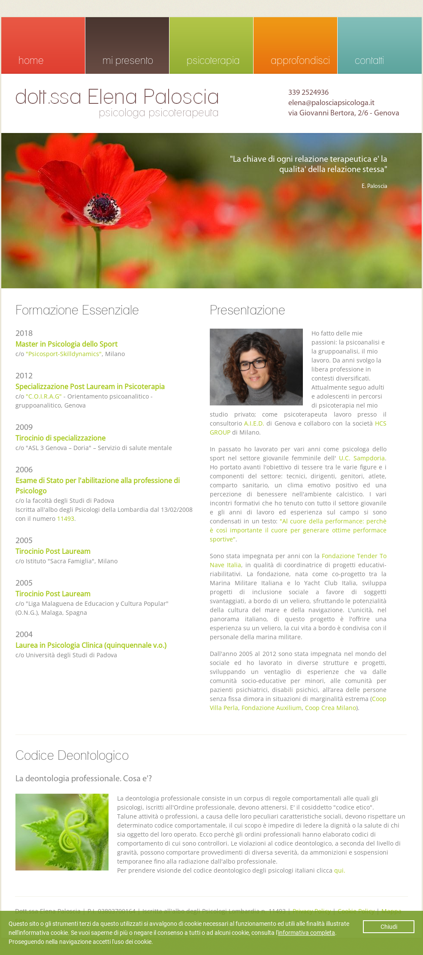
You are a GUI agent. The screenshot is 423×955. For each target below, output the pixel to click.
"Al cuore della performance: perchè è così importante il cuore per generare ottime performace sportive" (298, 530)
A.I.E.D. (254, 423)
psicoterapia (213, 60)
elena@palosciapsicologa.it (331, 103)
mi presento (128, 60)
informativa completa (306, 932)
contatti (369, 60)
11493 (65, 518)
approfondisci (300, 60)
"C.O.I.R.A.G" (44, 396)
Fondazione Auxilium (272, 708)
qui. (339, 870)
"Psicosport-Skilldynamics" (64, 354)
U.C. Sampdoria (362, 458)
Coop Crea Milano (330, 708)
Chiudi (389, 926)
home (31, 60)
